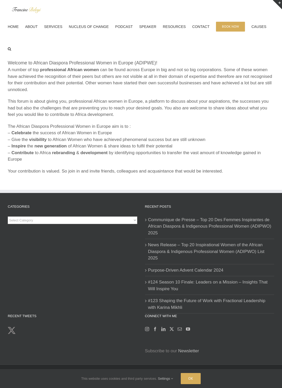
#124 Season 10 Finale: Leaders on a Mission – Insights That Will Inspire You (208, 285)
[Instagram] (147, 329)
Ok (190, 378)
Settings (165, 378)
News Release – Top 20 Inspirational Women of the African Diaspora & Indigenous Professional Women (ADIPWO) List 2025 (206, 251)
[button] (9, 48)
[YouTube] (188, 329)
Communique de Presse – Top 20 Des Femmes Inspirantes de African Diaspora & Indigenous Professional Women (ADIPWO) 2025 (209, 226)
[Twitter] (172, 329)
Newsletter (188, 350)
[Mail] (180, 329)
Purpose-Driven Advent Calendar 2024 (185, 270)
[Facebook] (155, 329)
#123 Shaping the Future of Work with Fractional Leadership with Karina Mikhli (206, 304)
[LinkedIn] (163, 329)
